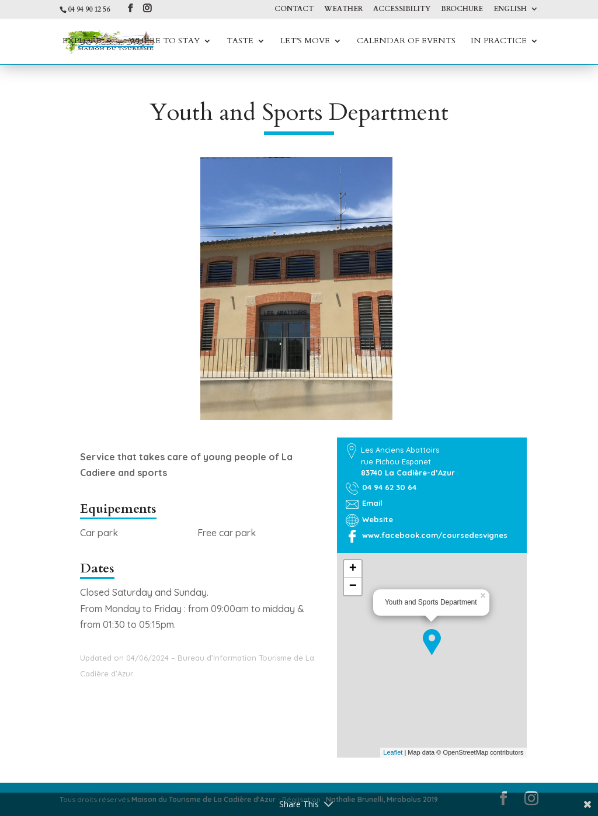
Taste (240, 41)
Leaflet (392, 752)
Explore (82, 41)
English (510, 9)
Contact (294, 9)
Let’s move (305, 41)
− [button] (353, 586)
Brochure (462, 9)
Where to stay (164, 41)
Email (372, 503)
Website (377, 519)
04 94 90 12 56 (89, 9)
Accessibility (401, 9)
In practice (499, 41)
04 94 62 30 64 (389, 487)
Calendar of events (406, 41)
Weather (343, 9)
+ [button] (353, 569)
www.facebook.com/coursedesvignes (434, 535)
